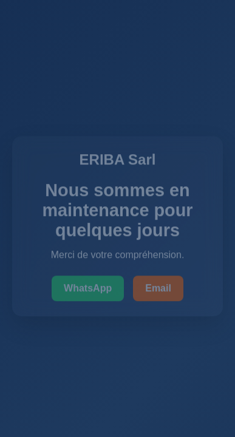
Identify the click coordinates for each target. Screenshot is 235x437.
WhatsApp (88, 288)
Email (158, 288)
